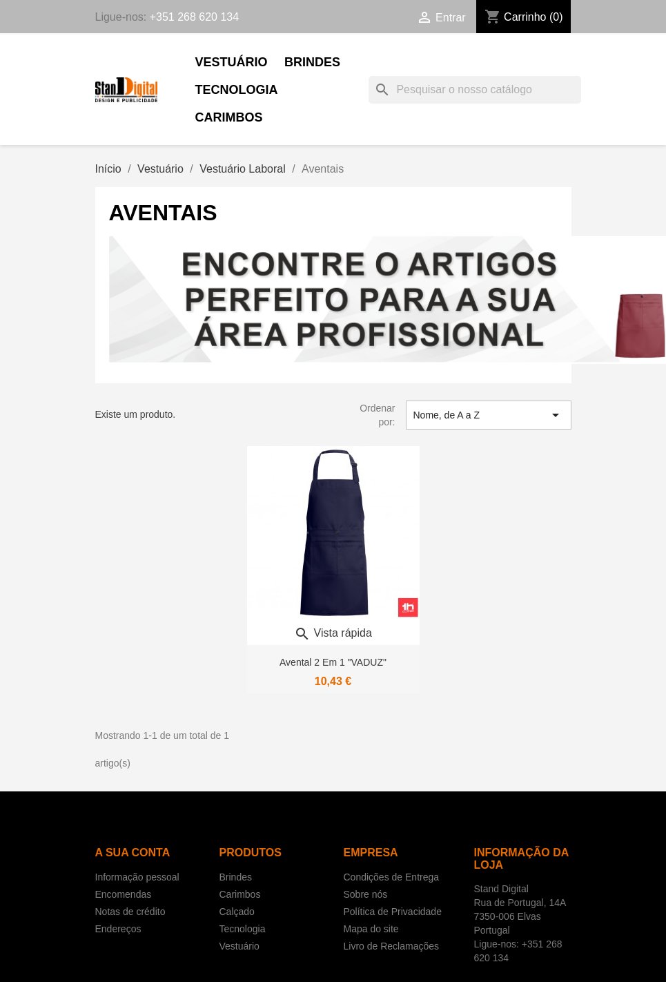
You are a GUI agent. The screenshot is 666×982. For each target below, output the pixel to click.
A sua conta (132, 852)
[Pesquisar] (475, 90)
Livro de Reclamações (392, 946)
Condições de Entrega (392, 877)
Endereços (118, 928)
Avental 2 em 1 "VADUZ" (333, 662)
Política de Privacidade (393, 911)
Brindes (312, 62)
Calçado (237, 911)
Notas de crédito (130, 911)
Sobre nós (366, 894)
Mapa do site (371, 928)
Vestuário (231, 62)
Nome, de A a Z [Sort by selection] (488, 415)
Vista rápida (333, 633)
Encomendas (123, 894)
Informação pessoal (137, 877)
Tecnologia (236, 90)
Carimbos (229, 117)
